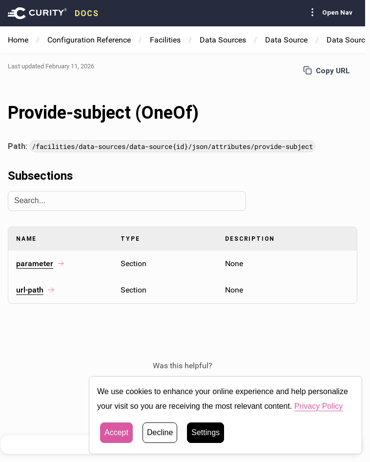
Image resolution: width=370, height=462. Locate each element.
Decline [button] (160, 432)
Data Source (286, 39)
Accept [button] (116, 432)
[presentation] (53, 13)
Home (18, 39)
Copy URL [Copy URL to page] (326, 70)
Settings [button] (205, 432)
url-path (35, 289)
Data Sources (223, 39)
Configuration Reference (89, 39)
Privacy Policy (318, 406)
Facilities (165, 39)
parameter (40, 263)
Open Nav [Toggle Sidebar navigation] (329, 12)
